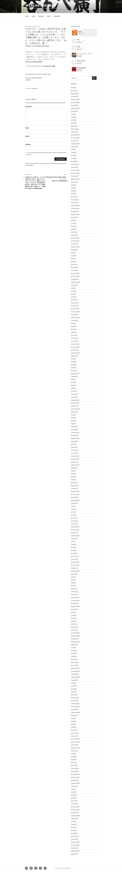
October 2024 (74, 142)
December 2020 (75, 275)
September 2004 (75, 817)
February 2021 (74, 269)
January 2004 (74, 841)
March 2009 (74, 661)
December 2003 (75, 844)
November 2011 (75, 567)
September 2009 (75, 643)
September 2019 (75, 319)
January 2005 (74, 805)
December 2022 (75, 207)
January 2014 (74, 490)
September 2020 (75, 284)
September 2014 (75, 467)
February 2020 (74, 304)
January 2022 (74, 237)
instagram (41, 16)
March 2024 (74, 163)
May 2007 (73, 726)
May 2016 (73, 422)
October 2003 (74, 850)
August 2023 (74, 184)
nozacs (80, 31)
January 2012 (74, 561)
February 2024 (74, 166)
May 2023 (73, 192)
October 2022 (74, 213)
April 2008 (73, 693)
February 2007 (74, 735)
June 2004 (74, 826)
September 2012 (75, 537)
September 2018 (75, 355)
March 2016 (74, 428)
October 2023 (74, 178)
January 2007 (74, 738)
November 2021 (75, 243)
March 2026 (74, 92)
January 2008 (74, 702)
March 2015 (74, 449)
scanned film (56, 16)
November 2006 (75, 744)
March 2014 (74, 484)
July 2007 (73, 720)
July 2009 (73, 649)
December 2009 (75, 635)
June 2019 (73, 328)
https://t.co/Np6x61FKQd (33, 61)
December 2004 (75, 808)
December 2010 (75, 599)
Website (27, 144)
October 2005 (74, 782)
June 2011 (73, 581)
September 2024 (75, 145)
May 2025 (73, 122)
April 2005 (73, 800)
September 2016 (75, 411)
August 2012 (74, 540)
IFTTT (29, 79)
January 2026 (74, 98)
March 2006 (74, 767)
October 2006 (74, 746)
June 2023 (73, 190)
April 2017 (73, 390)
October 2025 (74, 107)
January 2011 (74, 596)
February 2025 (74, 131)
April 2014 (73, 481)
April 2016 (73, 425)
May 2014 (73, 478)
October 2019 (74, 316)
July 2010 (73, 614)
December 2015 (75, 434)
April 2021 (73, 263)
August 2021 (74, 251)
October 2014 (74, 464)
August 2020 (74, 287)
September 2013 (75, 502)
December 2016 (75, 402)
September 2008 (75, 679)
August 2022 (74, 219)
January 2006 (74, 773)
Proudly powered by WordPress (63, 870)
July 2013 (73, 508)
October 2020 (74, 281)
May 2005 (73, 797)
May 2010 (73, 620)
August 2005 (74, 788)
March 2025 (74, 128)
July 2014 (73, 472)
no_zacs (37, 26)
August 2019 (74, 322)
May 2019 (73, 331)
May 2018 (73, 366)
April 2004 (73, 832)
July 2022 (73, 222)
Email (27, 136)
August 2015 (74, 443)
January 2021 (74, 272)
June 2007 (73, 723)
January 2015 (74, 455)
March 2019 (74, 337)
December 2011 (75, 564)
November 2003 (75, 847)
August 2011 (74, 576)
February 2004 (75, 838)
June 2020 (73, 293)
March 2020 (74, 301)
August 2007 (74, 717)
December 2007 (75, 705)
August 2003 (74, 856)
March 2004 (74, 835)
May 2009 (73, 655)
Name (27, 127)
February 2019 (74, 340)
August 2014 (74, 470)
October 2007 (74, 711)
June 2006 (74, 758)
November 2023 (75, 175)
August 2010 (74, 611)
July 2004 (73, 823)
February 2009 (75, 664)
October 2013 (74, 499)
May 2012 (73, 549)
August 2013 (74, 505)
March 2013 (74, 520)
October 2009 (74, 640)
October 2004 (74, 814)
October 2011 (74, 570)
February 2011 (74, 593)
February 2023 (74, 201)
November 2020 (75, 278)
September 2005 (75, 785)
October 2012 (74, 534)
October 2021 (74, 246)
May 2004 (73, 829)
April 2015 (73, 446)
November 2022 (75, 210)
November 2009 (75, 637)
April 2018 (73, 369)
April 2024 (73, 160)
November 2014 (75, 461)
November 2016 (75, 405)
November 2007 (75, 708)
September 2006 (75, 749)
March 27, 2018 (50, 66)
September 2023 (75, 181)
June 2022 (73, 225)
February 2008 (75, 699)
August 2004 (74, 820)
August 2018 (74, 358)
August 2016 (74, 413)
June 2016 (73, 419)
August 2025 (74, 113)
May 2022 (73, 228)
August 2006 (74, 752)
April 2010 (73, 623)
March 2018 (74, 372)
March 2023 (74, 198)
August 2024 (74, 148)
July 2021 (73, 254)
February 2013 (74, 523)
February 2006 (75, 770)
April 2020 (73, 299)
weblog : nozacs (40, 5)
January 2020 (74, 307)
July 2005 (73, 791)
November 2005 (75, 779)
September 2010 (75, 608)
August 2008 (74, 682)
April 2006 (73, 764)
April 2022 (73, 231)
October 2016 (74, 408)
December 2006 (75, 741)
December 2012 (75, 528)
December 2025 (75, 101)
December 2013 (75, 493)
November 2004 (75, 811)
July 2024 (73, 151)
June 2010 (73, 617)
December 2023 (75, 172)
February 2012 (74, 558)
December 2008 (75, 670)
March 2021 (74, 266)
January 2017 (74, 399)
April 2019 (73, 334)
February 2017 (74, 396)
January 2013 (74, 525)
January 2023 (74, 204)
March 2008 (74, 696)
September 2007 (75, 714)
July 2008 (73, 685)
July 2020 (73, 290)
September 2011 (75, 573)
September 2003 (75, 853)
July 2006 (73, 755)
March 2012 (74, 555)
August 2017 (74, 378)
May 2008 (73, 691)
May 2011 (73, 584)
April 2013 (73, 517)
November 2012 (75, 531)
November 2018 (75, 349)
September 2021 (75, 248)
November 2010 (75, 602)
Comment (28, 106)
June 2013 (73, 511)
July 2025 (73, 116)
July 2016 (73, 416)
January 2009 (74, 667)
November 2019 (75, 313)
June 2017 (73, 384)
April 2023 (73, 195)
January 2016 (74, 431)
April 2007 (73, 729)
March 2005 (74, 803)
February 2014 (74, 487)
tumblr (27, 16)
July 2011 (73, 579)
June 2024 (73, 154)
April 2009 (73, 658)
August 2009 (74, 646)
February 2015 (74, 452)
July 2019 (73, 325)
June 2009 (74, 652)
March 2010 (74, 626)
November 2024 (75, 139)
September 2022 (75, 216)
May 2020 (73, 296)
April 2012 (73, 552)
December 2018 (75, 346)
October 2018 (74, 352)
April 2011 (73, 587)
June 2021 (73, 257)
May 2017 (73, 387)
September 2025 (75, 110)
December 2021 (75, 240)
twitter (33, 16)
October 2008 (74, 676)
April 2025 (73, 125)
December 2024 (75, 136)
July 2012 (73, 543)
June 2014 (73, 475)
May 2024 (73, 157)
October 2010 (74, 605)
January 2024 (74, 169)
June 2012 (73, 546)
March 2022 (74, 234)
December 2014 (75, 458)
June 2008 (74, 688)
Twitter (34, 88)
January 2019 (74, 343)
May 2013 (73, 514)
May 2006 (73, 761)
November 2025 (75, 104)
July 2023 (73, 187)
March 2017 (74, 393)
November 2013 (75, 496)
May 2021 (73, 260)
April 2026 (73, 89)
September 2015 (75, 440)
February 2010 (74, 629)
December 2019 (75, 310)
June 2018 (73, 363)
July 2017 (73, 381)
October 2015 (74, 437)
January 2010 (74, 632)
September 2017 (75, 375)
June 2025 (73, 119)
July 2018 (73, 360)
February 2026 (74, 95)
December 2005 (75, 776)
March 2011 (74, 590)
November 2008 (75, 673)
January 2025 (74, 134)
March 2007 (74, 732)
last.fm (48, 16)
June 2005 (74, 794)
